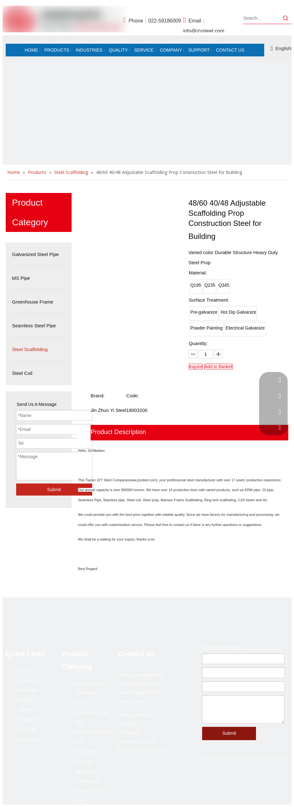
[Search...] (261, 18)
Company (27, 719)
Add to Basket (218, 366)
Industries (28, 690)
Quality (25, 699)
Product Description (118, 431)
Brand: (98, 395)
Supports (27, 729)
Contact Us (29, 739)
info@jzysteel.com (203, 31)
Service (25, 709)
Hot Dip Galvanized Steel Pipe (91, 712)
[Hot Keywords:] (285, 18)
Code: (132, 395)
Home (24, 670)
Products (27, 680)
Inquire (196, 366)
